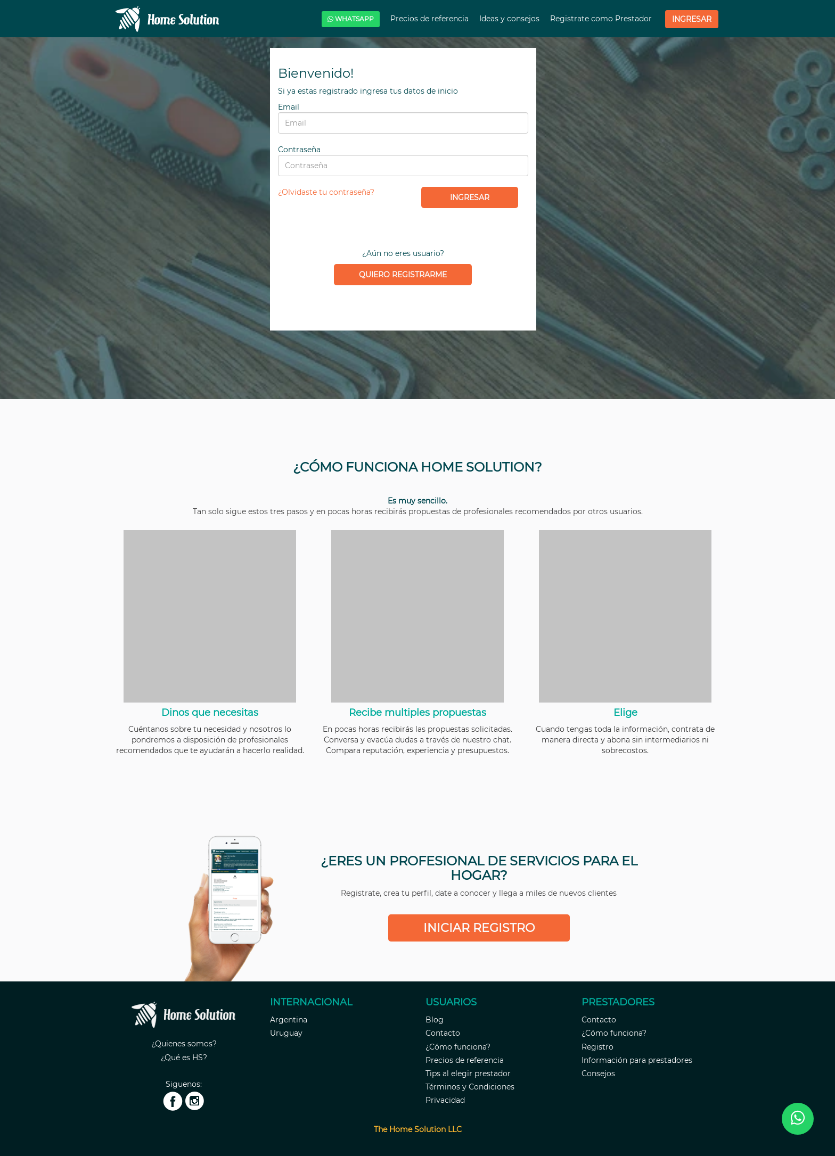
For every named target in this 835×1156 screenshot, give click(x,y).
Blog (434, 1020)
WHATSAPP (351, 19)
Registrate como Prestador (602, 18)
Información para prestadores (637, 1060)
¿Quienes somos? (184, 1043)
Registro (597, 1047)
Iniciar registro (479, 928)
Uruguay (286, 1033)
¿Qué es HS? (184, 1057)
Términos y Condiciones (469, 1087)
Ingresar (691, 19)
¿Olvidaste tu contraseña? (326, 192)
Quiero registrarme (403, 274)
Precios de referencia (430, 18)
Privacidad (445, 1100)
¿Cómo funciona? (457, 1047)
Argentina (288, 1020)
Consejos (598, 1073)
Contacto (442, 1033)
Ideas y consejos (510, 18)
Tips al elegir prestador (468, 1073)
